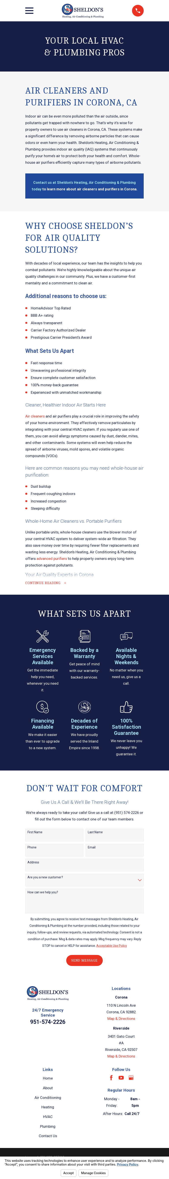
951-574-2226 (47, 1023)
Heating (47, 1108)
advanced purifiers (52, 559)
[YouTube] (121, 1079)
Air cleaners (35, 416)
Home (48, 1080)
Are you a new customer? (45, 878)
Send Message (84, 961)
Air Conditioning (48, 1099)
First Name (35, 833)
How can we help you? (43, 893)
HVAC (48, 1118)
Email (92, 848)
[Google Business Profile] (131, 1079)
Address (33, 863)
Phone (32, 848)
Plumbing (47, 1128)
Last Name (95, 833)
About (48, 1089)
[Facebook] (111, 1079)
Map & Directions (121, 1020)
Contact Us (48, 1137)
